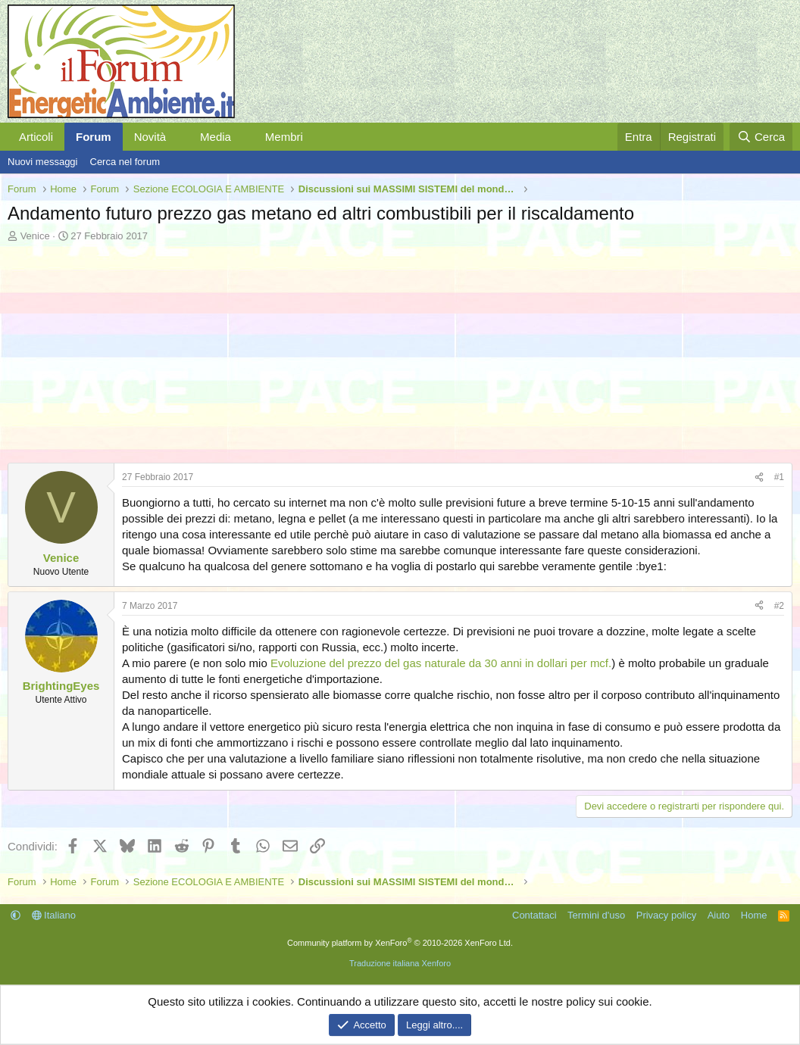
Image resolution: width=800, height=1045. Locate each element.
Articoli (36, 136)
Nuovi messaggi (43, 161)
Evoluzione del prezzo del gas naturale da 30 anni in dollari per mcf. (440, 663)
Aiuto (719, 915)
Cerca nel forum (125, 161)
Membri (284, 136)
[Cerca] (761, 137)
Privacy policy (666, 915)
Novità (150, 136)
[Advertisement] (400, 357)
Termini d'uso (596, 915)
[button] (178, 137)
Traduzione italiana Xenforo (400, 963)
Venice (35, 236)
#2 (779, 605)
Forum (93, 136)
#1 (779, 477)
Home (754, 915)
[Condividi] (759, 477)
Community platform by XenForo (400, 942)
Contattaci (534, 915)
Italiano (54, 915)
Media (215, 136)
